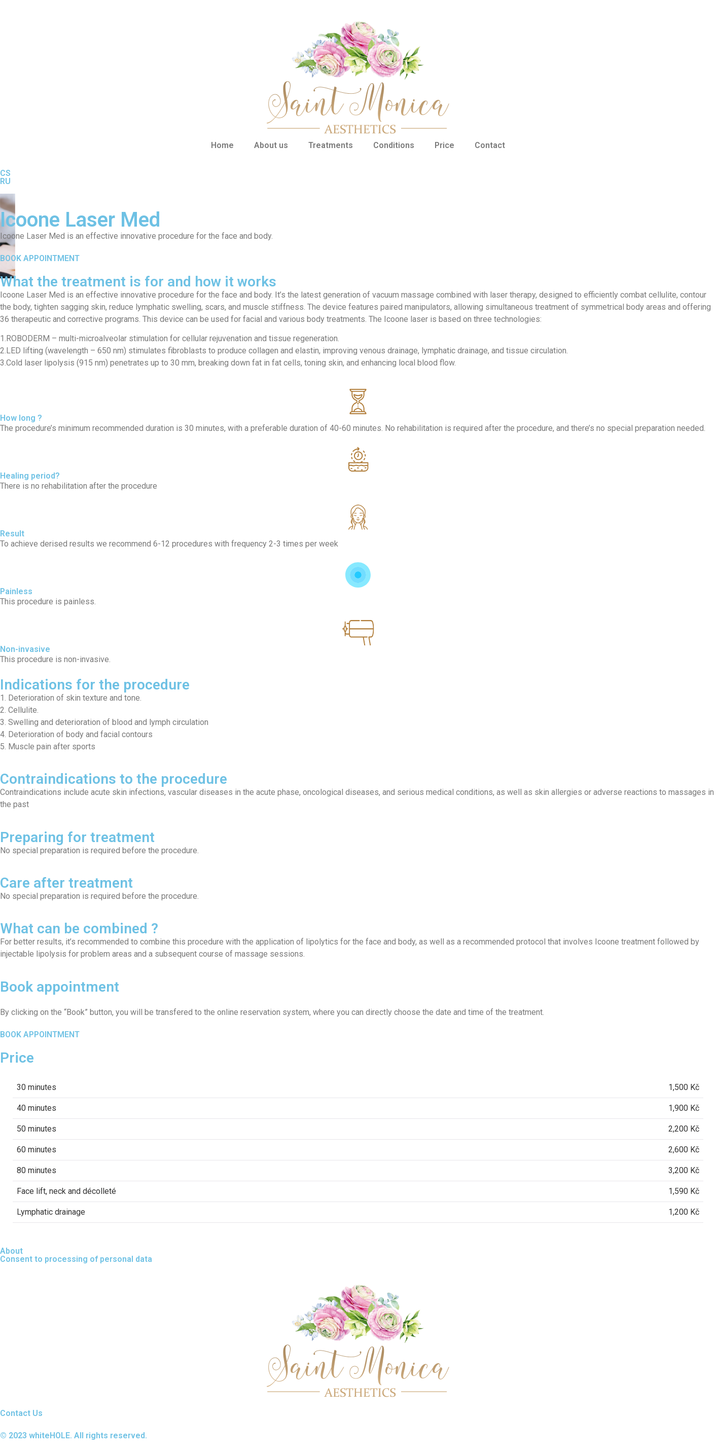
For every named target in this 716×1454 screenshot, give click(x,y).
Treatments (330, 145)
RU (5, 181)
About (11, 1251)
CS (5, 173)
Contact (490, 145)
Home (222, 145)
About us (271, 145)
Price (444, 145)
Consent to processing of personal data (76, 1259)
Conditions (393, 145)
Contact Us (21, 1413)
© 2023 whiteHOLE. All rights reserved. (73, 1435)
